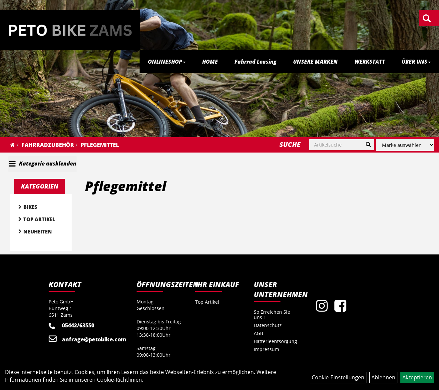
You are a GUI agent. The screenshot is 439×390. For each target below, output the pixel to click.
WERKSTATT (369, 61)
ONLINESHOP (167, 61)
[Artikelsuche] (427, 18)
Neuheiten (37, 231)
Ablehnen (383, 377)
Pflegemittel (100, 145)
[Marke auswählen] (405, 145)
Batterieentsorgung (275, 341)
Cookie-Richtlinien (119, 379)
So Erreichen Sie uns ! (272, 314)
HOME (210, 61)
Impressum (266, 349)
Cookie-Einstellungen (338, 377)
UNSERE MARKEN (315, 61)
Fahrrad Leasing (255, 61)
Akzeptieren (417, 377)
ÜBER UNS (416, 61)
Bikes (30, 206)
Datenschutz (268, 325)
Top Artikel (39, 219)
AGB (258, 333)
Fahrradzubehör (48, 145)
